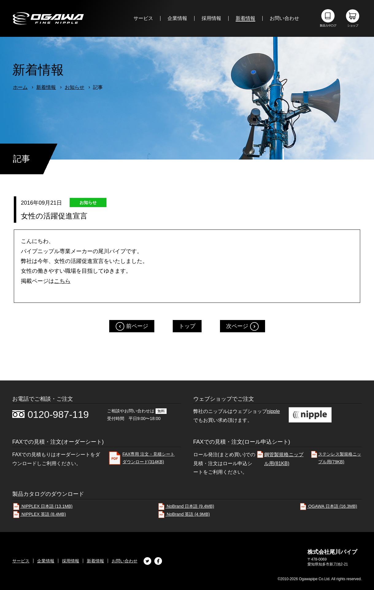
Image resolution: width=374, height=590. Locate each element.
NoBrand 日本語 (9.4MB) (185, 506)
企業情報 (45, 560)
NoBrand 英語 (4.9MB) (183, 514)
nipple (273, 411)
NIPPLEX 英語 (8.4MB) (39, 514)
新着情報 (46, 87)
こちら (62, 281)
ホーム (20, 87)
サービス (20, 560)
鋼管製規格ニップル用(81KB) (279, 458)
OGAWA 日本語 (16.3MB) (328, 506)
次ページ (237, 326)
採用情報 (70, 560)
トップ (187, 326)
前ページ (137, 326)
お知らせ (74, 87)
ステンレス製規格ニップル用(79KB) (335, 457)
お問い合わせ (124, 560)
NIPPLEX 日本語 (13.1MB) (42, 506)
